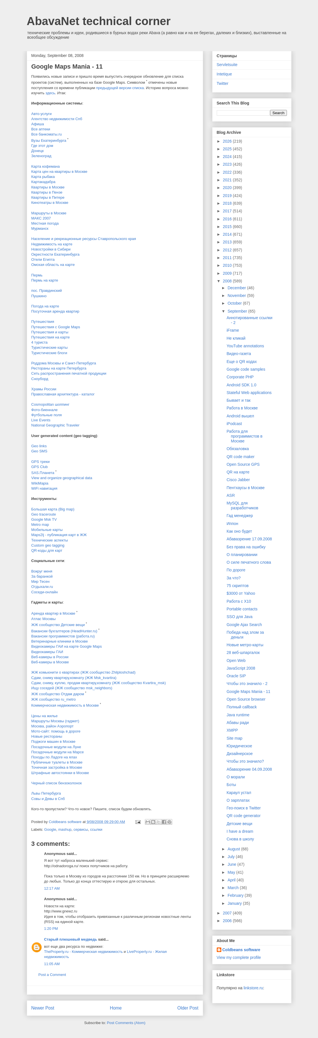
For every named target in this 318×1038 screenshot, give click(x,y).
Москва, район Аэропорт (52, 726)
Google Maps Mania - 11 (248, 691)
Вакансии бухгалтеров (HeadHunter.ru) (64, 631)
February (236, 895)
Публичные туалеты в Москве (57, 762)
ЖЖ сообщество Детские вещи (58, 625)
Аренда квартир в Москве (53, 614)
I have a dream (239, 831)
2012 (228, 250)
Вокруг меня (41, 571)
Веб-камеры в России (49, 657)
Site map (234, 738)
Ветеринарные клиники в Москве (59, 641)
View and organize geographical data (61, 478)
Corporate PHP (240, 377)
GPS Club (39, 467)
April (232, 880)
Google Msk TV (44, 519)
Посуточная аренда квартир (55, 311)
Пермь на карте (44, 280)
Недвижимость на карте (51, 244)
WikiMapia (39, 483)
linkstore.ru (253, 988)
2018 (228, 203)
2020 (228, 187)
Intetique (224, 74)
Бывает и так (238, 400)
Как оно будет (239, 531)
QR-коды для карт (46, 550)
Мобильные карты (47, 530)
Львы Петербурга (46, 793)
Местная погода (45, 223)
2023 (228, 164)
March (234, 887)
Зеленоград (41, 156)
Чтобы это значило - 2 (246, 683)
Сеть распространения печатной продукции (68, 373)
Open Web (236, 660)
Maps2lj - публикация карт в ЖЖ (59, 535)
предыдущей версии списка (120, 88)
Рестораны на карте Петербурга (58, 368)
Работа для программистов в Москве (244, 436)
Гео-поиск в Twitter (243, 808)
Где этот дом (42, 145)
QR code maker (240, 456)
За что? (233, 578)
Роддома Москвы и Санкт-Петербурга (63, 363)
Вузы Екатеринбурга (48, 140)
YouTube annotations (245, 346)
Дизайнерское (239, 753)
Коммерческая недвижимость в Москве (65, 705)
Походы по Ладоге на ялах (54, 757)
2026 (228, 141)
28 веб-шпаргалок (243, 652)
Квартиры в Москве (48, 187)
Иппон (232, 523)
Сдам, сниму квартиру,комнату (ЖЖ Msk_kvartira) (74, 678)
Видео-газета (238, 353)
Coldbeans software (241, 949)
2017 (228, 211)
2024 (228, 156)
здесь (50, 93)
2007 (228, 913)
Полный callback (241, 707)
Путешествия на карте (50, 337)
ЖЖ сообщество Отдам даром (57, 694)
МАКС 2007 (41, 218)
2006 (228, 920)
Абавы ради (237, 722)
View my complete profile (239, 957)
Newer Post (42, 1008)
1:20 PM (51, 928)
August (234, 849)
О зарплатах (238, 800)
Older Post (188, 1008)
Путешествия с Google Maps (55, 327)
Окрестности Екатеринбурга (55, 254)
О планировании (241, 554)
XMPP (232, 730)
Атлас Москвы (43, 619)
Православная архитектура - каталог (63, 394)
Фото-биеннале (44, 410)
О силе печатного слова (248, 562)
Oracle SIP (236, 676)
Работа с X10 (238, 601)
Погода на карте (45, 306)
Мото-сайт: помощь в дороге (55, 731)
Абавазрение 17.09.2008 (249, 539)
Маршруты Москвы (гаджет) (55, 721)
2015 (228, 226)
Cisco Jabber (238, 479)
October (235, 303)
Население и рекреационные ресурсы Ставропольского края (83, 239)
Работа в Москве (242, 408)
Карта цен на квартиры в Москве (59, 171)
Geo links (39, 446)
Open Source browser (245, 699)
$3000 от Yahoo (240, 593)
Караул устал (238, 792)
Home (116, 1008)
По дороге (235, 570)
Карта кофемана (45, 166)
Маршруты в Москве (48, 213)
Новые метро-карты (244, 645)
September (238, 311)
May (232, 872)
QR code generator (243, 815)
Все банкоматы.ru (46, 134)
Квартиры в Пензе (46, 192)
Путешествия (42, 321)
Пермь (37, 275)
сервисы (81, 829)
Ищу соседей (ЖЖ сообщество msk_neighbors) (71, 688)
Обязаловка (237, 448)
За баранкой (42, 576)
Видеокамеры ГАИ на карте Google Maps (66, 646)
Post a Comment (52, 975)
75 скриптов (237, 585)
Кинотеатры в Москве (49, 202)
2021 (228, 180)
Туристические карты (49, 347)
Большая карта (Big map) (52, 509)
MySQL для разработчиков (242, 505)
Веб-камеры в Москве (50, 662)
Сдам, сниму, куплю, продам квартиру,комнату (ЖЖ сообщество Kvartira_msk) (98, 683)
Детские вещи (239, 823)
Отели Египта (43, 259)
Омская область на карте (53, 264)
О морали (235, 777)
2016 (228, 219)
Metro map (40, 524)
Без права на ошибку (246, 547)
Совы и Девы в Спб (48, 799)
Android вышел (240, 416)
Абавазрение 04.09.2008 (249, 769)
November (237, 295)
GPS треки (40, 461)
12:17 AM (52, 888)
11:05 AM (52, 964)
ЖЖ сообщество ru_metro (53, 699)
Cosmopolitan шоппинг (50, 404)
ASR (230, 495)
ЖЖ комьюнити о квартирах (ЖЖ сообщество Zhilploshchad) (83, 672)
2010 (228, 265)
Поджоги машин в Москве (53, 741)
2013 (228, 242)
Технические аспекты (49, 540)
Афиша (37, 124)
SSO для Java (239, 616)
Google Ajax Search (244, 624)
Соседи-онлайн (44, 592)
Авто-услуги (41, 114)
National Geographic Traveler (55, 425)
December (237, 288)
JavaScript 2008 (240, 668)
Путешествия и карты (49, 332)
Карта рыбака (43, 177)
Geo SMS (39, 451)
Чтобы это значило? (245, 761)
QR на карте (237, 472)
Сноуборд (39, 379)
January (235, 903)
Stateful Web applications (249, 392)
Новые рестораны (46, 736)
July (232, 856)
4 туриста (39, 342)
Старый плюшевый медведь (70, 939)
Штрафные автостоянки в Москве (60, 773)
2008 (228, 281)
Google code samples (245, 369)
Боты (231, 784)
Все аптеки (40, 129)
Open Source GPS (243, 464)
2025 (228, 149)
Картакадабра (43, 182)
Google (50, 829)
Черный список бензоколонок (56, 783)
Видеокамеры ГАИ (47, 652)
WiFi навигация (44, 488)
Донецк (37, 151)
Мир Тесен (40, 581)
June (232, 864)
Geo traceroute (43, 514)
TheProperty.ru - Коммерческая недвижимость (83, 951)
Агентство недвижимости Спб (56, 119)
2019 (228, 195)
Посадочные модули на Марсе (57, 752)
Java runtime (237, 715)
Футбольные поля (46, 415)
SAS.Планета (42, 473)
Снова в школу (240, 839)
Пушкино (39, 296)
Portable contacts (241, 609)
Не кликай (235, 338)
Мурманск (39, 228)
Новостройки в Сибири (51, 249)
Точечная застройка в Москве (56, 767)
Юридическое (239, 746)
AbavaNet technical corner (99, 21)
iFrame (232, 330)
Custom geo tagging (47, 545)
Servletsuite (227, 64)
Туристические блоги (49, 353)
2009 (228, 273)
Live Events (40, 420)
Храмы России (43, 389)
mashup (64, 829)
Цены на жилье (44, 716)
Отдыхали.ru (42, 586)
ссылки (96, 829)
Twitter (222, 83)
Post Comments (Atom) (126, 1023)
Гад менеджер (239, 515)
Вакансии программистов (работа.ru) (63, 636)
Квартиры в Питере (48, 197)
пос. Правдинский (46, 290)
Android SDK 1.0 (241, 385)
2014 (228, 234)
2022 (228, 172)
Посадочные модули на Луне (56, 747)
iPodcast (234, 423)
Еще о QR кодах (241, 361)
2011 (228, 257)
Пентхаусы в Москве (245, 487)
